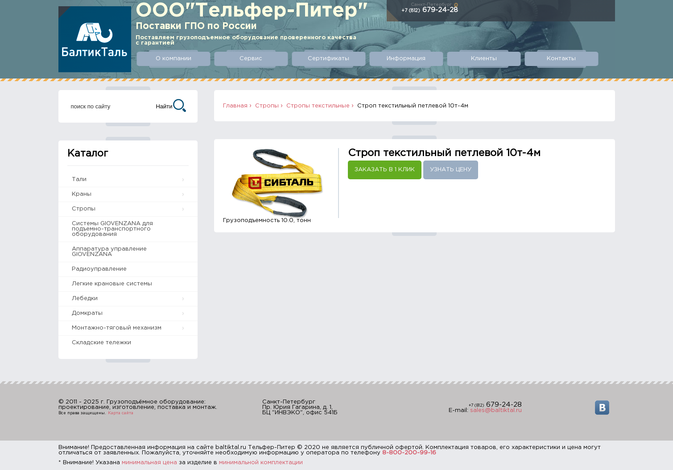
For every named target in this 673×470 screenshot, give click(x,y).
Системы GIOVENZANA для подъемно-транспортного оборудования (112, 229)
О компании (173, 58)
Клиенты (484, 58)
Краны (81, 194)
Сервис (250, 58)
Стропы (83, 208)
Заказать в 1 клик (385, 169)
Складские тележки (101, 342)
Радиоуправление (99, 269)
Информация (406, 58)
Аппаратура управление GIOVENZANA (109, 252)
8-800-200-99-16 (409, 452)
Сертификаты (328, 58)
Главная (235, 105)
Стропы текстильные (318, 105)
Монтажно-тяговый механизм (116, 328)
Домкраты (87, 313)
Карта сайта (120, 413)
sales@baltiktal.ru (496, 410)
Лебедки (85, 298)
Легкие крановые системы (112, 283)
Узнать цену (450, 169)
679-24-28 (429, 10)
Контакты (561, 58)
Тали (79, 179)
